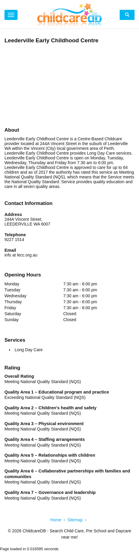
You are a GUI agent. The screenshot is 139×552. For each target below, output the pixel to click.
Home (59, 519)
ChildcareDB (34, 530)
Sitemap (78, 519)
